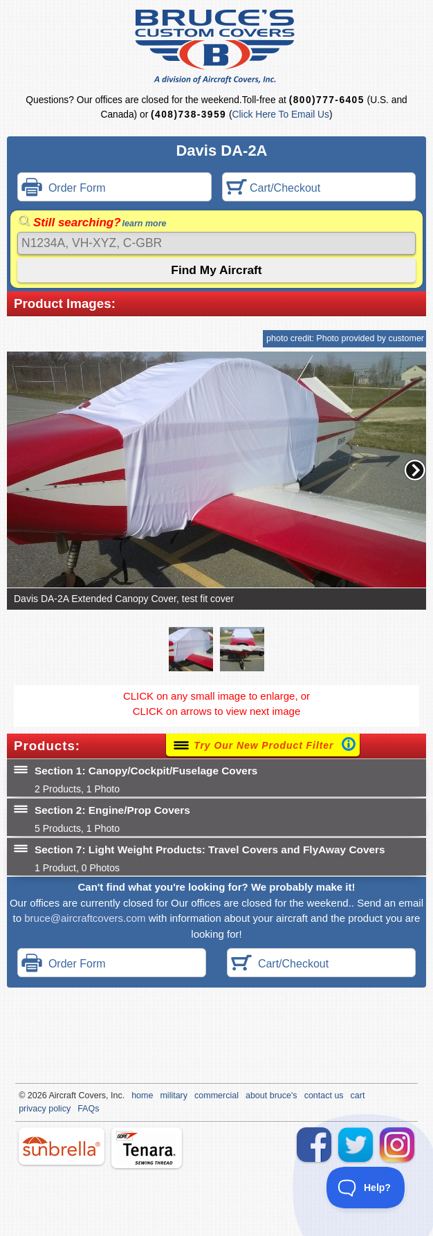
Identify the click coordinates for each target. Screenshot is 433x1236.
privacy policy (45, 1109)
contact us (324, 1095)
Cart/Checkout (273, 188)
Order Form (63, 188)
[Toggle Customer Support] (365, 1187)
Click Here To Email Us (280, 114)
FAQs (88, 1109)
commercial (216, 1095)
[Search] (216, 243)
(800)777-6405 (327, 100)
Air (53, 1095)
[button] (415, 470)
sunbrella (61, 1146)
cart (358, 1095)
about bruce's (271, 1095)
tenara (146, 1147)
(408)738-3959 (188, 114)
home (142, 1095)
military (173, 1095)
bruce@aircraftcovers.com (84, 918)
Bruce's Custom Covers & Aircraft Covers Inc (217, 47)
